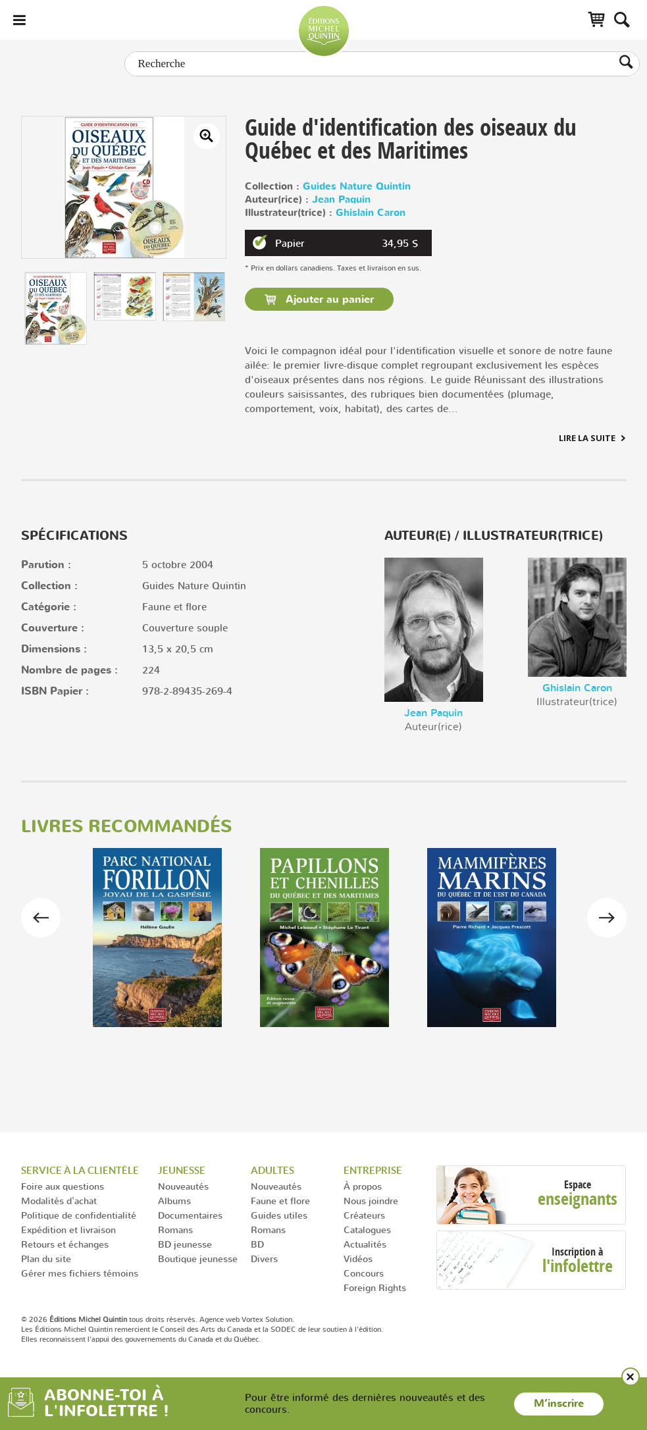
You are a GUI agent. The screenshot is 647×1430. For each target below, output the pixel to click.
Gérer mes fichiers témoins (79, 1273)
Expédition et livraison (68, 1229)
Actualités (365, 1244)
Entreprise (373, 1170)
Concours (364, 1273)
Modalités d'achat (59, 1200)
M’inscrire (559, 1403)
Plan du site (46, 1258)
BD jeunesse (185, 1244)
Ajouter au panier (328, 299)
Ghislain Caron (370, 213)
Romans (175, 1229)
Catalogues (367, 1229)
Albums (174, 1200)
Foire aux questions (62, 1186)
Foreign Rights (375, 1287)
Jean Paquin (341, 200)
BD (257, 1244)
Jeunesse (181, 1170)
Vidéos (358, 1258)
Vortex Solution (267, 1319)
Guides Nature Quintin (357, 187)
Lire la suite (587, 438)
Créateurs (364, 1215)
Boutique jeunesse (198, 1258)
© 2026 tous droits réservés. (109, 1319)
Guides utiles (279, 1215)
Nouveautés (183, 1186)
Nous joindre (371, 1200)
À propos (363, 1186)
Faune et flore (280, 1200)
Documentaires (190, 1215)
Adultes (272, 1170)
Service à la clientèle (80, 1170)
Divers (264, 1258)
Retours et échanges (65, 1244)
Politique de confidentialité (78, 1215)
